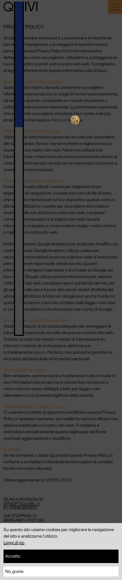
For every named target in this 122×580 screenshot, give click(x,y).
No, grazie (14, 571)
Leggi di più (13, 543)
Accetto (12, 556)
